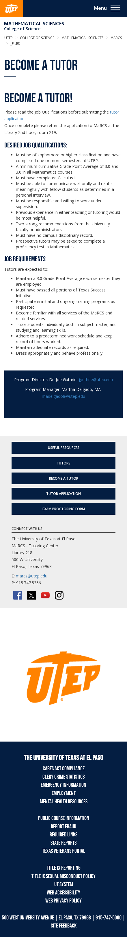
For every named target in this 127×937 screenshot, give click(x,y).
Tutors (63, 463)
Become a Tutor (63, 478)
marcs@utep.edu (31, 576)
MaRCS (116, 37)
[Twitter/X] (31, 595)
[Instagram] (59, 595)
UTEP (8, 37)
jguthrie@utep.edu (96, 379)
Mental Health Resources (63, 801)
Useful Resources (63, 447)
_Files (15, 43)
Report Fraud (63, 826)
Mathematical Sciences (34, 23)
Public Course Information (63, 818)
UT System (63, 884)
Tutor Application (63, 493)
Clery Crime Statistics (63, 776)
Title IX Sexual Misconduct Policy (63, 876)
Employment (64, 793)
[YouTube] (45, 595)
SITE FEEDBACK (63, 925)
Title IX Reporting (64, 868)
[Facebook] (18, 595)
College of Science (22, 28)
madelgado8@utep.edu (63, 396)
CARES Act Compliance (64, 768)
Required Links (63, 834)
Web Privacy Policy (63, 900)
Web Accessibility (63, 892)
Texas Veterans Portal (63, 851)
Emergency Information (63, 785)
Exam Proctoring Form (63, 508)
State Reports (63, 843)
